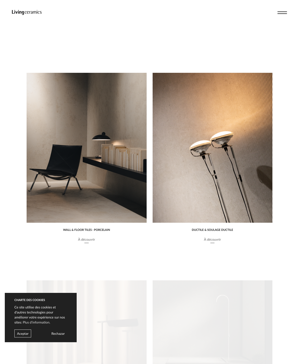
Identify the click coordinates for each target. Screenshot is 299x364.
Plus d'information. (36, 322)
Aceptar (23, 333)
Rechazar (58, 333)
